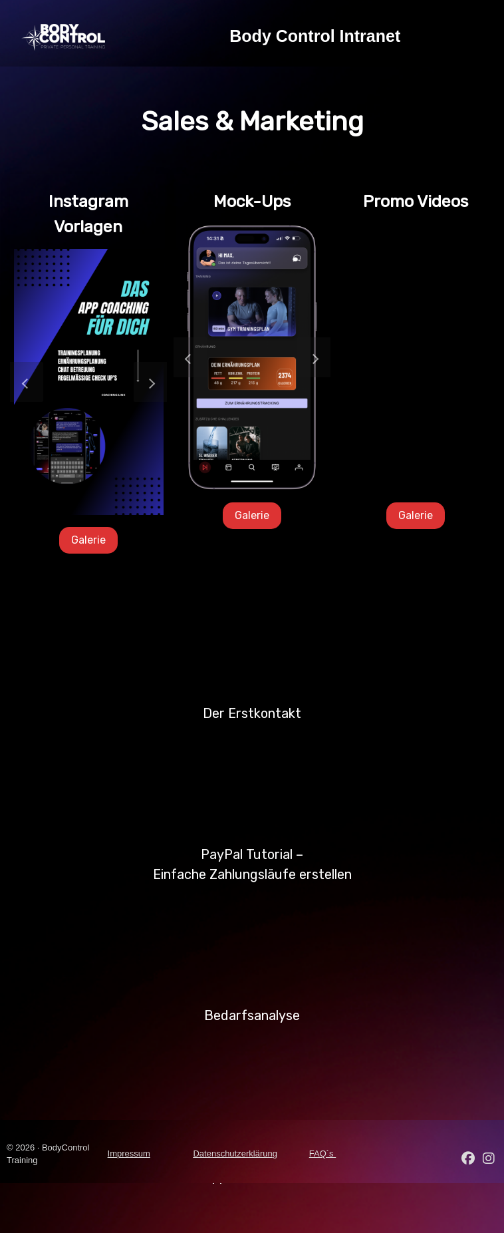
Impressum (129, 1153)
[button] (26, 382)
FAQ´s (322, 1153)
